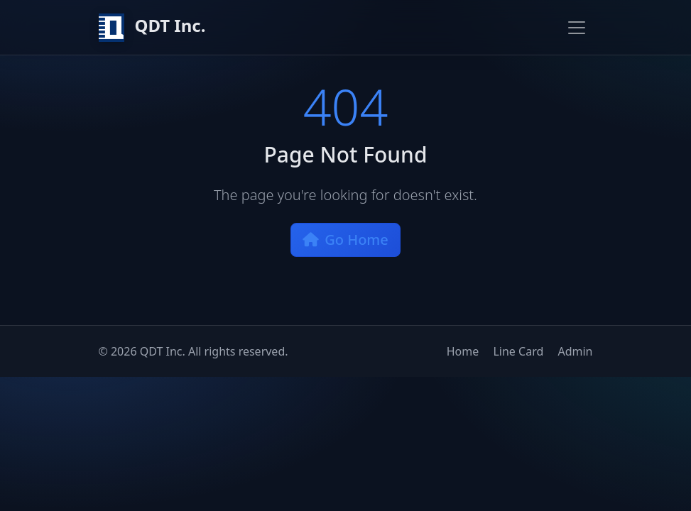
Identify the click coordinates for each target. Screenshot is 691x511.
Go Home (345, 239)
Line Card (518, 351)
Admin (574, 351)
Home (463, 351)
